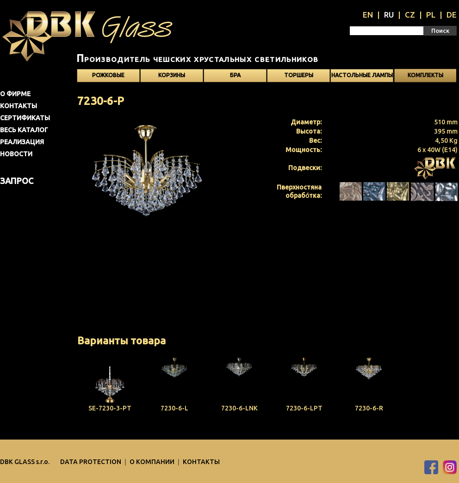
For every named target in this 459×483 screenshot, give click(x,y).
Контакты (18, 106)
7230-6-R (369, 408)
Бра (235, 75)
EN (368, 14)
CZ (410, 14)
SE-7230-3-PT (109, 408)
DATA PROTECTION (91, 461)
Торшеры (298, 75)
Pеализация (22, 142)
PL (430, 14)
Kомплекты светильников (425, 77)
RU (389, 14)
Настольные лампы (362, 75)
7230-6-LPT (304, 408)
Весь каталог (24, 130)
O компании (153, 461)
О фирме (15, 94)
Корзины (171, 75)
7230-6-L (174, 408)
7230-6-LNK (239, 408)
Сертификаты (25, 118)
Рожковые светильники (108, 77)
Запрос (16, 180)
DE (452, 14)
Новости (16, 154)
